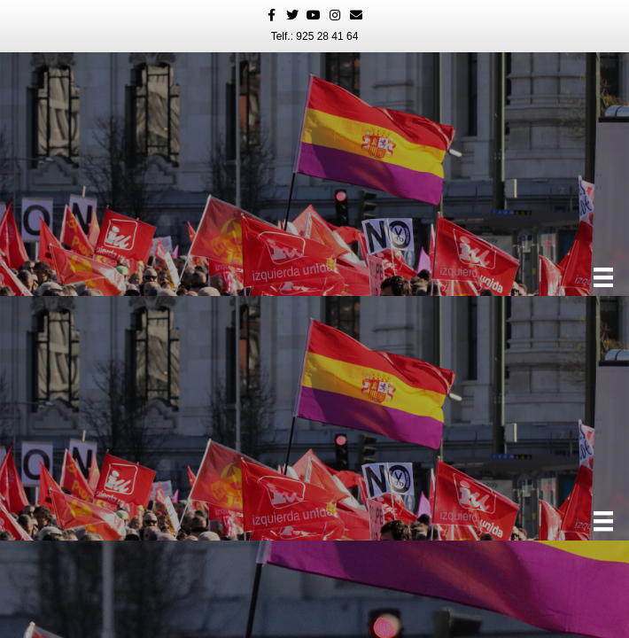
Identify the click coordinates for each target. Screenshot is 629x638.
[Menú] (603, 277)
